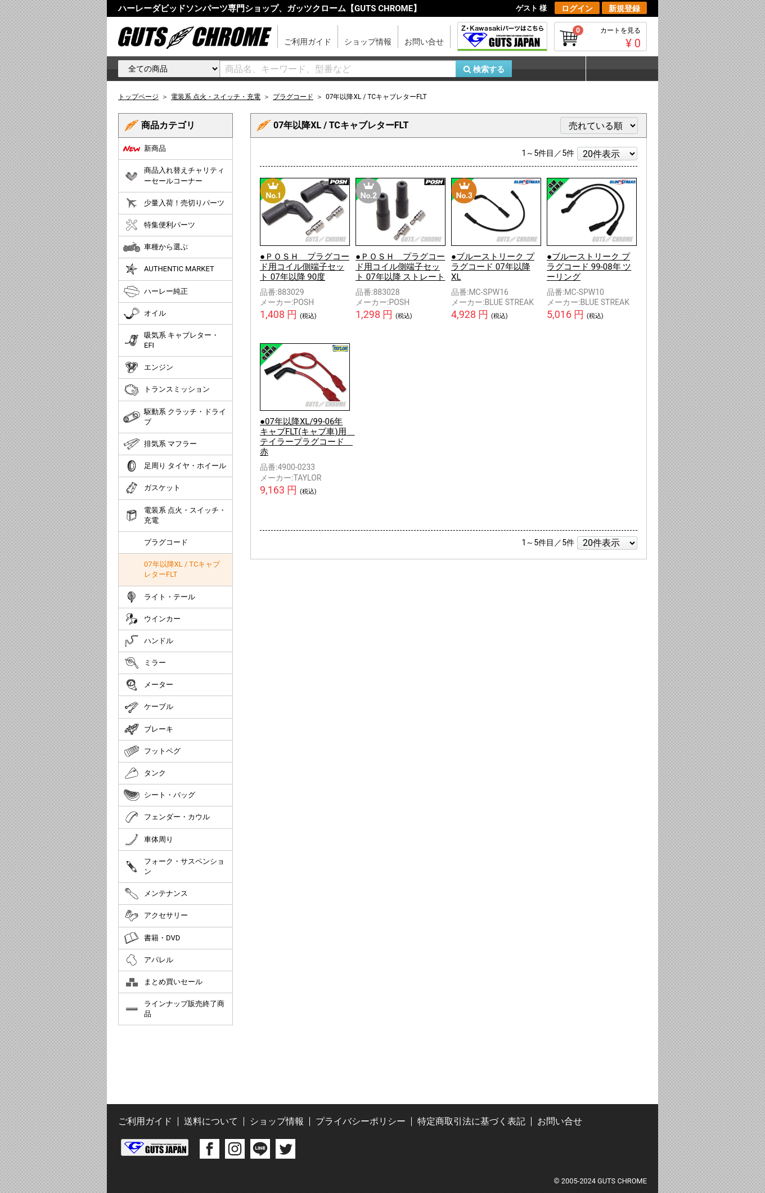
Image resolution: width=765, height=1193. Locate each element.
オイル (144, 313)
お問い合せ (424, 41)
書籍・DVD (151, 938)
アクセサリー (155, 915)
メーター (148, 684)
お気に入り (554, 68)
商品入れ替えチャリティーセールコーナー (173, 175)
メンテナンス (155, 893)
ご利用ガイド (307, 41)
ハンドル (148, 641)
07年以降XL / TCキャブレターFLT (182, 569)
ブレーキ (148, 729)
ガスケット (152, 488)
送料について (211, 1121)
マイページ (616, 68)
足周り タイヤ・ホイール (174, 466)
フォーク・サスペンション (173, 866)
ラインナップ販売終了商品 (173, 1008)
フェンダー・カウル (166, 817)
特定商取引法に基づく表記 (471, 1121)
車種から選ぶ (155, 247)
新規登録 (624, 8)
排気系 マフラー (160, 444)
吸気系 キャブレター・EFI (171, 340)
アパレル (148, 960)
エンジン (148, 367)
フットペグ (152, 751)
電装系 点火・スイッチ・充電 (174, 515)
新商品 (144, 148)
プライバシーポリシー (361, 1121)
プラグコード (166, 542)
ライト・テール (159, 597)
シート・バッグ (159, 795)
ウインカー (152, 619)
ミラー (144, 663)
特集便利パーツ (159, 225)
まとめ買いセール (162, 982)
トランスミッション (166, 390)
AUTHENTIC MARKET (168, 269)
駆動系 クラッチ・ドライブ (174, 416)
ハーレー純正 (155, 291)
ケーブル (148, 707)
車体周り (148, 839)
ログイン (577, 8)
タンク (144, 773)
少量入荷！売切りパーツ (173, 203)
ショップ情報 (368, 41)
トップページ (138, 97)
